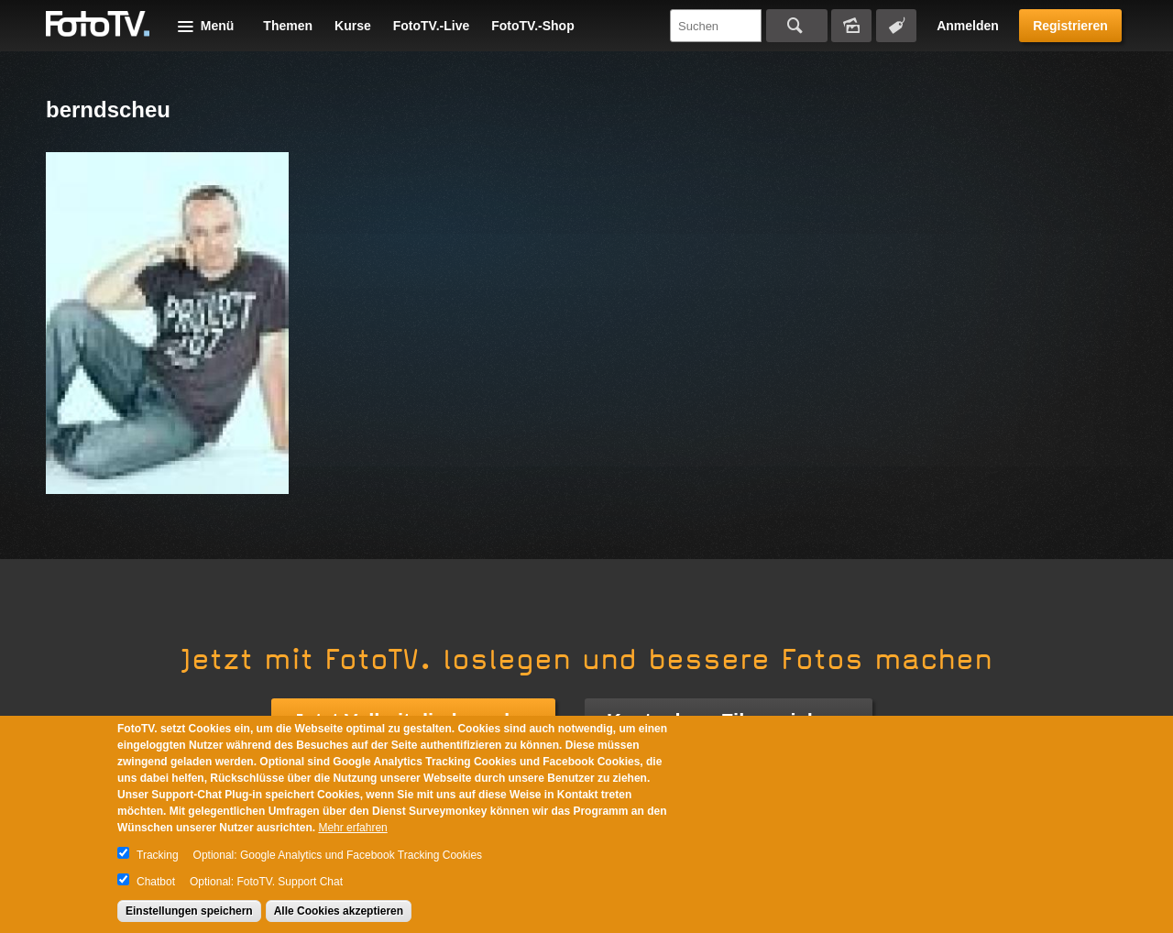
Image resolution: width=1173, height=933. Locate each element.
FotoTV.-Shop (532, 25)
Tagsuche (896, 25)
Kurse (352, 25)
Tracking (158, 855)
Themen (287, 25)
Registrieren (1070, 25)
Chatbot (156, 881)
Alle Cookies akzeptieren (338, 911)
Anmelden (968, 25)
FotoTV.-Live (431, 25)
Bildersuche (851, 25)
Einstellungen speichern (189, 911)
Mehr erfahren (352, 827)
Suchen (797, 25)
